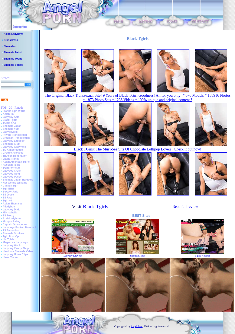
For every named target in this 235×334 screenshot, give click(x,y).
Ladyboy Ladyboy (14, 140)
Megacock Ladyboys (15, 242)
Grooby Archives (13, 152)
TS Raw (7, 197)
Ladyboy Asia (11, 116)
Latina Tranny (11, 158)
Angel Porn (137, 326)
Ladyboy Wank (12, 245)
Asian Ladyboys (13, 33)
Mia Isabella (10, 212)
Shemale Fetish (13, 52)
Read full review (185, 206)
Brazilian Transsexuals (16, 137)
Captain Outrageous (15, 224)
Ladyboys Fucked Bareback (20, 227)
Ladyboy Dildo (11, 209)
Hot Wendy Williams (15, 182)
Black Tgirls (10, 119)
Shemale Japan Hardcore (18, 179)
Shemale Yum (11, 128)
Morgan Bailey (11, 221)
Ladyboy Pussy (12, 176)
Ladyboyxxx (10, 131)
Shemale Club (11, 143)
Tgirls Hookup (202, 255)
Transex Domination (15, 155)
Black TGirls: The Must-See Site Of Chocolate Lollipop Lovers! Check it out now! (137, 149)
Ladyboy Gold (11, 173)
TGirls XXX (9, 122)
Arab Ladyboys (12, 218)
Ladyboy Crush (12, 170)
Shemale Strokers (13, 233)
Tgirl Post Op (11, 236)
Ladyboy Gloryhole (14, 146)
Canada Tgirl (10, 185)
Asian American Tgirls (16, 161)
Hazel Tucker (10, 257)
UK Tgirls (8, 239)
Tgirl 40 (7, 200)
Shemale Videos (13, 64)
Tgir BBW (8, 188)
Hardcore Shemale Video (18, 251)
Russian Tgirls (11, 164)
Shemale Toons (13, 58)
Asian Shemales (12, 203)
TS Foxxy (8, 215)
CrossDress (11, 40)
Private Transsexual (15, 134)
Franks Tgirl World (14, 110)
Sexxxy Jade (10, 191)
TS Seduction (11, 230)
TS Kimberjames (13, 149)
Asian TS (8, 113)
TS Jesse (8, 194)
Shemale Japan (12, 125)
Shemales (10, 46)
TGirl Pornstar (11, 167)
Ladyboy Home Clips (15, 254)
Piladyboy (9, 206)
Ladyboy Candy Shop (16, 248)
